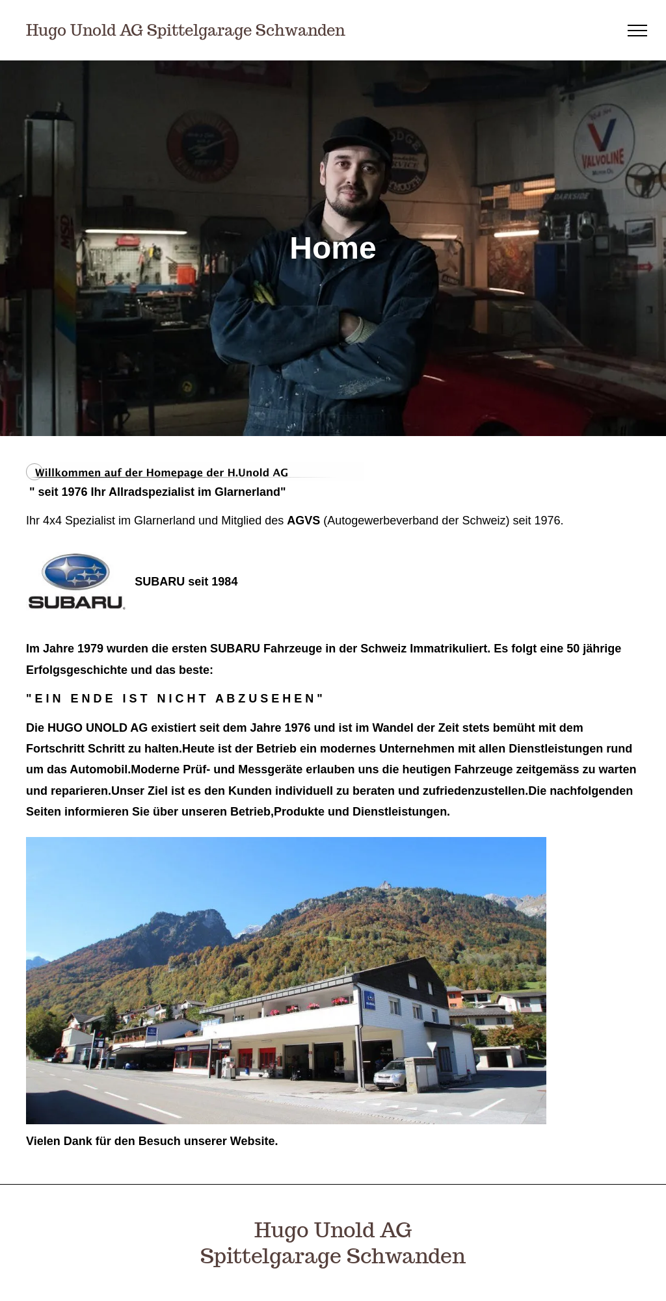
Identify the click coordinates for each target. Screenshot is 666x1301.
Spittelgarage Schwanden (333, 1255)
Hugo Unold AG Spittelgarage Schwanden (185, 30)
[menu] (637, 30)
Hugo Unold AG (333, 1229)
